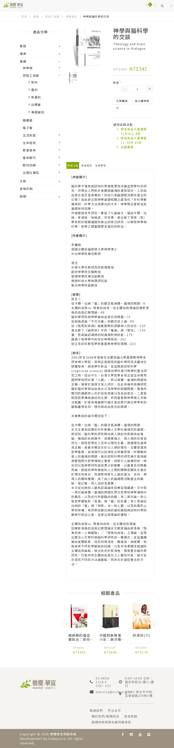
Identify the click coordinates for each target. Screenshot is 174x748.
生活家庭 (29, 135)
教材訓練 (29, 165)
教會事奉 (29, 150)
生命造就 (29, 142)
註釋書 (36, 104)
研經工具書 (52, 16)
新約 (34, 82)
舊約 (34, 89)
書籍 (36, 16)
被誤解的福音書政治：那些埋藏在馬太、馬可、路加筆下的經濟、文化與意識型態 (79, 637)
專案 (23, 53)
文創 (23, 181)
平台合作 (114, 710)
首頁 (24, 16)
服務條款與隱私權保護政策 (111, 722)
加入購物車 (142, 101)
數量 (117, 82)
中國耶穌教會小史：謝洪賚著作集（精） (111, 637)
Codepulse (57, 738)
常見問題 (130, 716)
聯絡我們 (96, 710)
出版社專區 (31, 172)
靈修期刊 (29, 157)
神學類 (28, 68)
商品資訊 (86, 165)
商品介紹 (72, 165)
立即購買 (122, 101)
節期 (23, 196)
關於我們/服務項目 (105, 716)
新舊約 (36, 97)
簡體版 (28, 120)
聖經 (23, 46)
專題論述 (71, 16)
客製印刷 (26, 188)
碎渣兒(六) (141, 635)
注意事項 (100, 165)
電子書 (28, 128)
